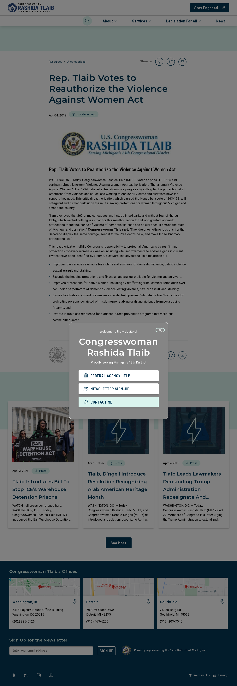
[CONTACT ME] (119, 402)
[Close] (160, 330)
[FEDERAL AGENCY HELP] (119, 375)
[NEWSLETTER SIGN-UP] (119, 388)
